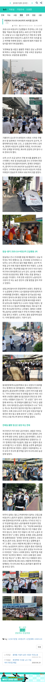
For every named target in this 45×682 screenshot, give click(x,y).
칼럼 (33, 15)
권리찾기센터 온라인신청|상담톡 (21, 3)
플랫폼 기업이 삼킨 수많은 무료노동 (25, 655)
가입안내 (20, 9)
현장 (21, 15)
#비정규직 (21, 639)
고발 (40, 15)
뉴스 (5, 9)
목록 (39, 647)
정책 (27, 15)
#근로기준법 (13, 639)
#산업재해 (30, 639)
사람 (15, 15)
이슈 (8, 15)
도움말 (29, 9)
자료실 (11, 9)
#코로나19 (38, 639)
